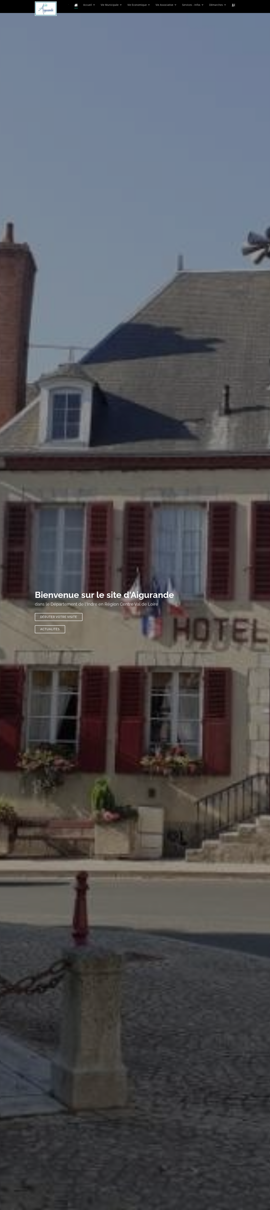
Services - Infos (191, 4)
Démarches (216, 4)
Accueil (87, 4)
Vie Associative (164, 4)
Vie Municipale (110, 4)
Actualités (50, 631)
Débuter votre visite (58, 618)
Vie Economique (137, 4)
